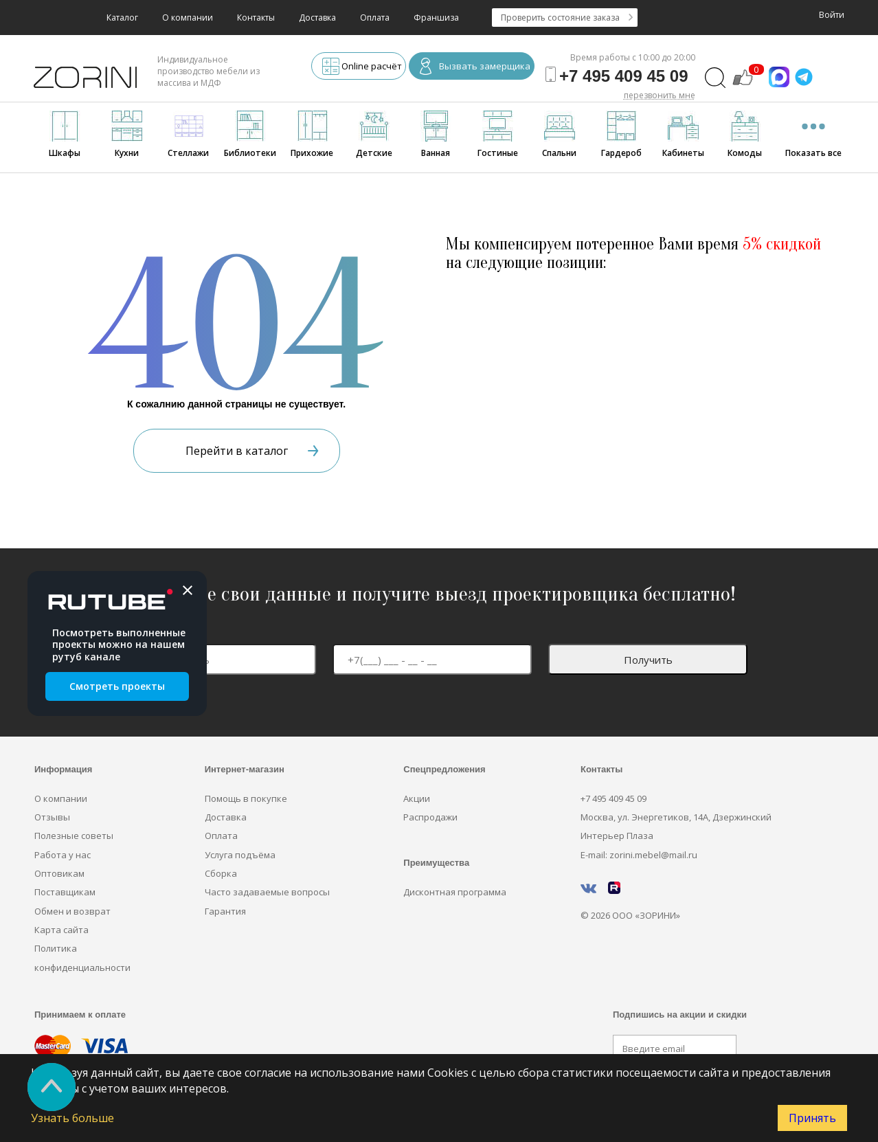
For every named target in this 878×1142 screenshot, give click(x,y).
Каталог (122, 17)
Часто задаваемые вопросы (267, 892)
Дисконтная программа (454, 892)
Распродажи (430, 817)
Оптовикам (59, 873)
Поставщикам (64, 892)
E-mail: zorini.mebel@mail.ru (639, 855)
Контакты (256, 17)
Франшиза (436, 17)
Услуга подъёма (240, 855)
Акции (416, 798)
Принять (812, 1118)
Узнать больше (72, 1118)
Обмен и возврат (72, 911)
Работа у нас (62, 855)
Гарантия (225, 911)
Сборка (221, 873)
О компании (187, 17)
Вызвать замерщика (475, 68)
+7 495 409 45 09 (613, 798)
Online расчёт (362, 68)
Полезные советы (73, 835)
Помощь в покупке (246, 798)
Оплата (375, 17)
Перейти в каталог (252, 450)
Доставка (317, 17)
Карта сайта (61, 929)
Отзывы (52, 817)
